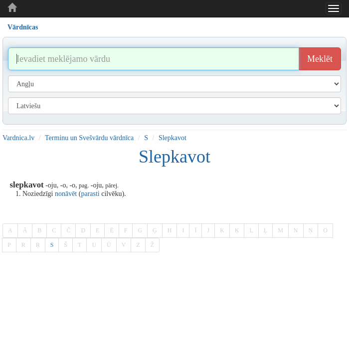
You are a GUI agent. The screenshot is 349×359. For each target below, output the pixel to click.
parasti (90, 193)
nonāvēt (66, 193)
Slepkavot (172, 138)
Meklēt (320, 59)
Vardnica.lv (18, 138)
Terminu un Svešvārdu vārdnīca (89, 138)
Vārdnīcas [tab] (22, 27)
